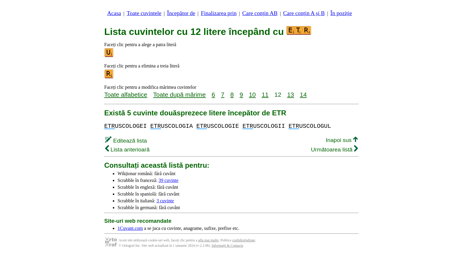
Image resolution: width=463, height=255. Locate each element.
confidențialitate (243, 240)
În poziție (341, 13)
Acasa (114, 13)
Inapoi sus (342, 140)
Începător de (181, 13)
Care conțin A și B (304, 13)
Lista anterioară (127, 149)
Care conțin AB (259, 13)
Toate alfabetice (125, 94)
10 (252, 94)
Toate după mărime (179, 94)
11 (265, 94)
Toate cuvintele (144, 13)
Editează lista (126, 141)
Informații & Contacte (227, 245)
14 (303, 94)
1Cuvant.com (130, 228)
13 (290, 94)
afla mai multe (208, 240)
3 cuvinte (165, 200)
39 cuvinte (168, 180)
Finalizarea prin (219, 13)
